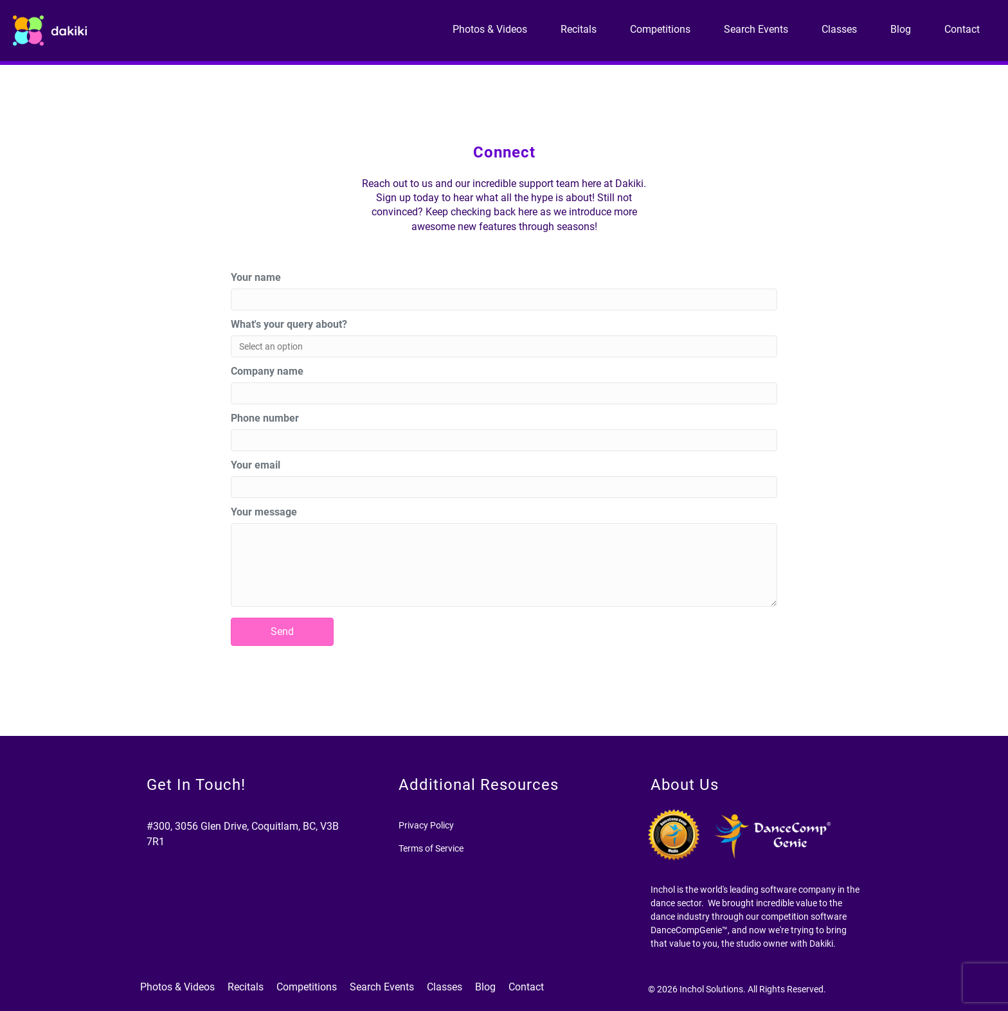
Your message (264, 512)
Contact (962, 29)
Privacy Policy (426, 825)
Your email (255, 465)
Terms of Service (431, 848)
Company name (267, 371)
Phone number (265, 418)
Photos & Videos (490, 29)
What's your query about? (289, 324)
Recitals (579, 29)
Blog (900, 29)
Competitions (660, 29)
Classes (839, 29)
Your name (256, 277)
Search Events (756, 29)
